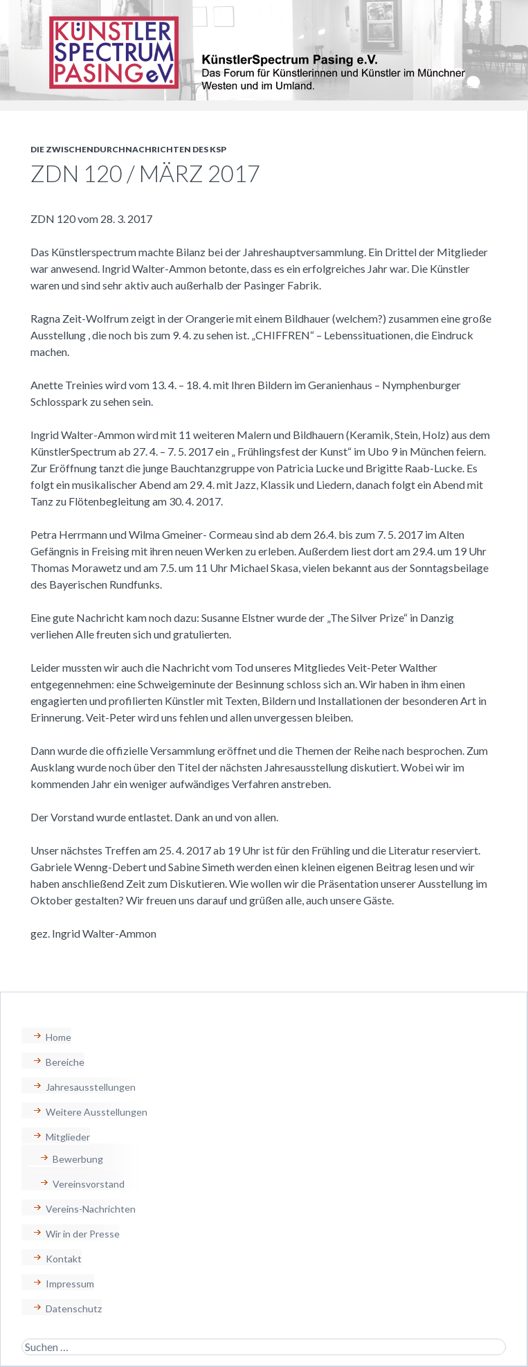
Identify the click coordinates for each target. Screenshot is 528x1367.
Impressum (70, 1283)
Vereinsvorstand (89, 1184)
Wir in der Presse (83, 1234)
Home (58, 1037)
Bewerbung (78, 1159)
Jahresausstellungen (91, 1087)
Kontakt (64, 1259)
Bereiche (65, 1062)
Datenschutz (74, 1308)
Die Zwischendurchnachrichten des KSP (128, 149)
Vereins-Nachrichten (91, 1209)
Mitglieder (68, 1137)
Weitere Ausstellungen (96, 1112)
